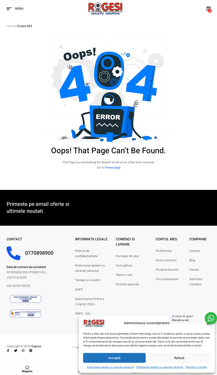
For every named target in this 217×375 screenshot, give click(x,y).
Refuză (179, 358)
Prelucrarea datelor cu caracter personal (110, 367)
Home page (112, 167)
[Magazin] (27, 367)
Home (11, 26)
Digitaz (36, 346)
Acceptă (114, 358)
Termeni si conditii (196, 367)
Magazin (27, 371)
